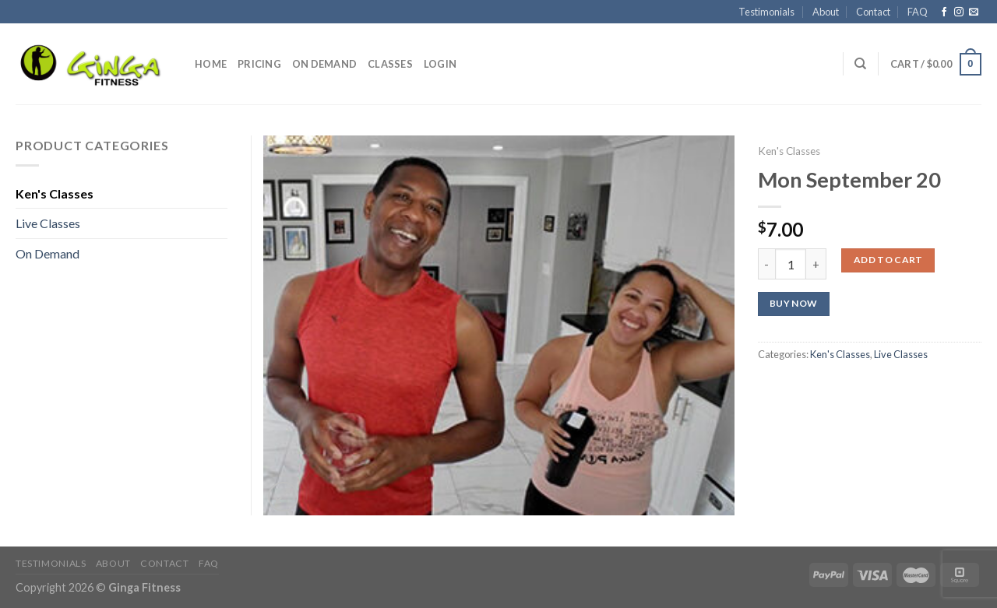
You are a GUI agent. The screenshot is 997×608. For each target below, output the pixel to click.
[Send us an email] (973, 12)
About (825, 11)
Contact (873, 11)
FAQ (917, 11)
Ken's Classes (789, 151)
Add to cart (888, 259)
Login (440, 64)
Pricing (259, 64)
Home (211, 64)
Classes (390, 64)
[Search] (860, 64)
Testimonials (766, 11)
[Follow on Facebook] (944, 12)
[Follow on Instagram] (959, 12)
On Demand (324, 64)
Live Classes (901, 354)
